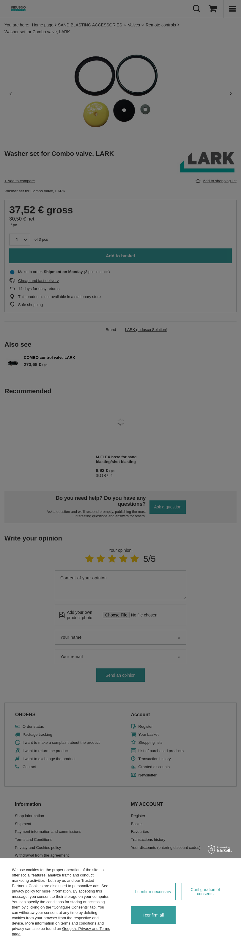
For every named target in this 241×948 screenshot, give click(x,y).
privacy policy (23, 891)
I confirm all (153, 915)
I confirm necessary (153, 891)
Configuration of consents (205, 891)
